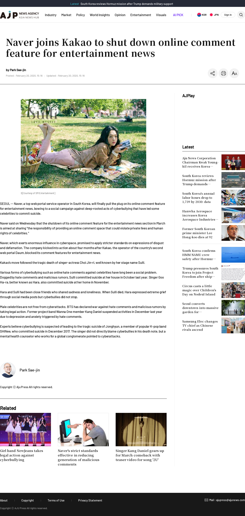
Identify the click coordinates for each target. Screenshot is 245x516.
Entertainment (140, 15)
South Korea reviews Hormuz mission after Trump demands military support (127, 3)
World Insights (100, 15)
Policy (80, 15)
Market (66, 15)
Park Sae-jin (30, 370)
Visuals (161, 15)
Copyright (27, 500)
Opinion (120, 15)
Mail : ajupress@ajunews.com (227, 500)
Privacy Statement (90, 500)
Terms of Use (56, 500)
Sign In (228, 14)
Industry (50, 15)
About (4, 500)
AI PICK (178, 15)
